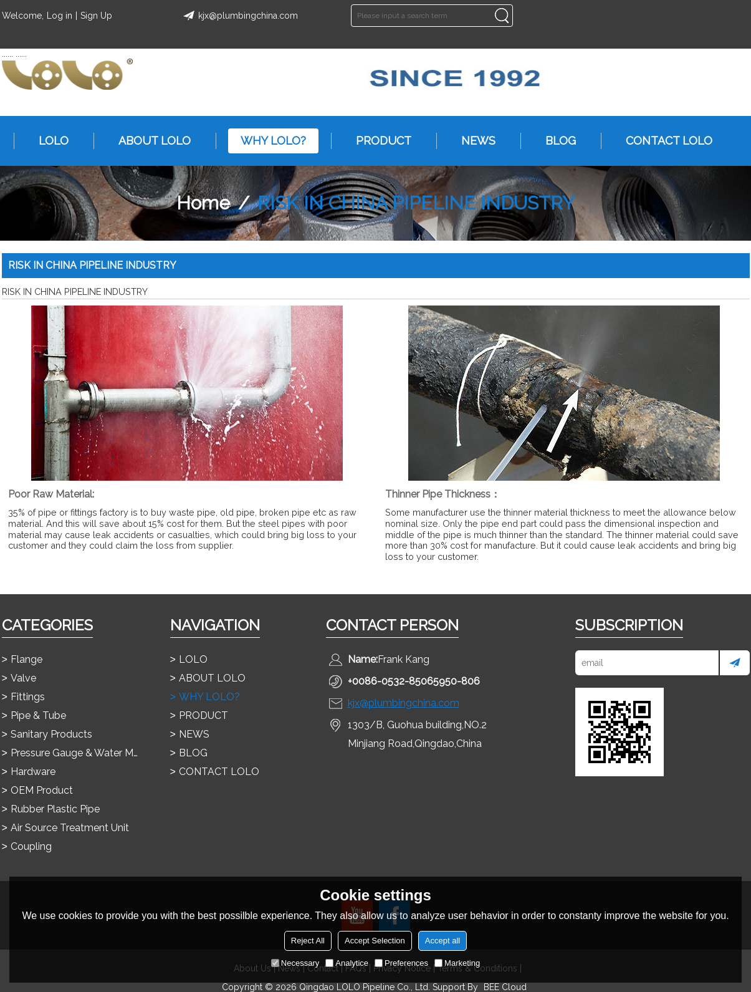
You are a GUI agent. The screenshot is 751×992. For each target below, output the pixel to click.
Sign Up (96, 16)
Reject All (308, 940)
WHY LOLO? (267, 141)
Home (203, 203)
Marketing (457, 963)
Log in (59, 16)
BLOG (554, 141)
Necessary (295, 963)
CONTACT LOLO (662, 141)
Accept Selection (375, 940)
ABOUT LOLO (148, 141)
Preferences (401, 963)
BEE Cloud (505, 987)
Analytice (346, 963)
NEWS (472, 141)
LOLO (47, 141)
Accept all (442, 940)
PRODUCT (377, 141)
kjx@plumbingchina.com (238, 15)
